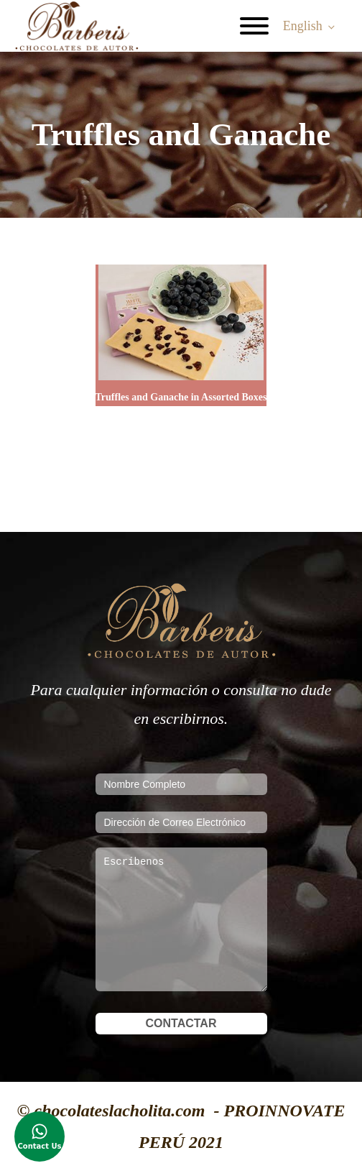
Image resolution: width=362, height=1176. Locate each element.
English (302, 26)
